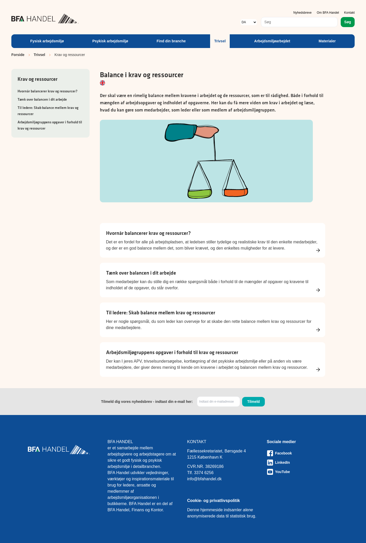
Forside (18, 55)
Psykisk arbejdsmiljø (110, 41)
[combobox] (299, 22)
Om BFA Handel (328, 12)
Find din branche (171, 41)
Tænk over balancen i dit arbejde (42, 99)
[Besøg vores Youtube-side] (302, 472)
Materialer (327, 41)
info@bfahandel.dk (204, 479)
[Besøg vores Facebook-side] (302, 453)
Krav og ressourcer (38, 79)
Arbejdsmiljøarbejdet (272, 41)
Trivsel (220, 41)
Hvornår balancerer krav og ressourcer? (47, 91)
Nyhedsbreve (302, 12)
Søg (347, 22)
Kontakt (349, 12)
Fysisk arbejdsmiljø (47, 41)
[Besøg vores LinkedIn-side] (302, 462)
